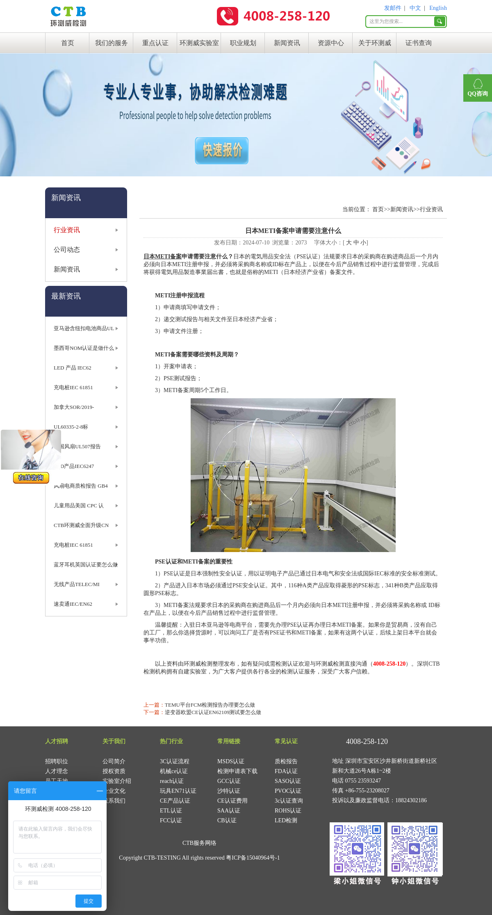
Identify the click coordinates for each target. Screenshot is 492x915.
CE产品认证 (175, 801)
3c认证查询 (289, 801)
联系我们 (113, 801)
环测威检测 (198, 664)
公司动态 (67, 249)
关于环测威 (374, 42)
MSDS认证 (230, 761)
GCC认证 (229, 781)
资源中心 (331, 42)
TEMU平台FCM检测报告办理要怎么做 (210, 705)
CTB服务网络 (199, 843)
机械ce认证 (174, 771)
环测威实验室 (199, 42)
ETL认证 (171, 811)
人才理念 (56, 771)
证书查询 (418, 42)
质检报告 (286, 761)
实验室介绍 (116, 781)
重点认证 (155, 42)
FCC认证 (171, 820)
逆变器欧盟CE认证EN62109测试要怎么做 (213, 712)
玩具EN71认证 (178, 791)
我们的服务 (111, 42)
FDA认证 (286, 771)
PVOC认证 (288, 791)
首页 (67, 42)
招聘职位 (56, 761)
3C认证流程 (174, 761)
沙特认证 (228, 791)
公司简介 (113, 761)
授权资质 (113, 771)
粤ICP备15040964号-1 (253, 858)
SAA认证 (228, 811)
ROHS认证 (288, 811)
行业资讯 (67, 229)
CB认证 (227, 820)
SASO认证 (288, 781)
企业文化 (113, 791)
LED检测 (286, 820)
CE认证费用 (232, 801)
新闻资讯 (287, 42)
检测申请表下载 (237, 771)
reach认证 (172, 781)
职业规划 (243, 42)
